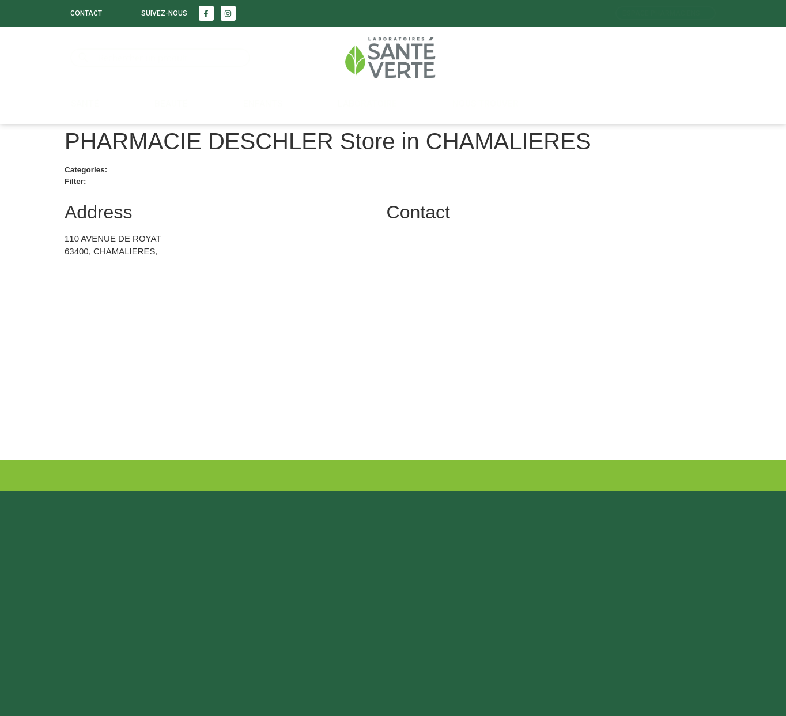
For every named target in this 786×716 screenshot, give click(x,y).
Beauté (171, 104)
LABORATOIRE (367, 104)
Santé (85, 104)
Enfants (262, 104)
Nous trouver (485, 104)
